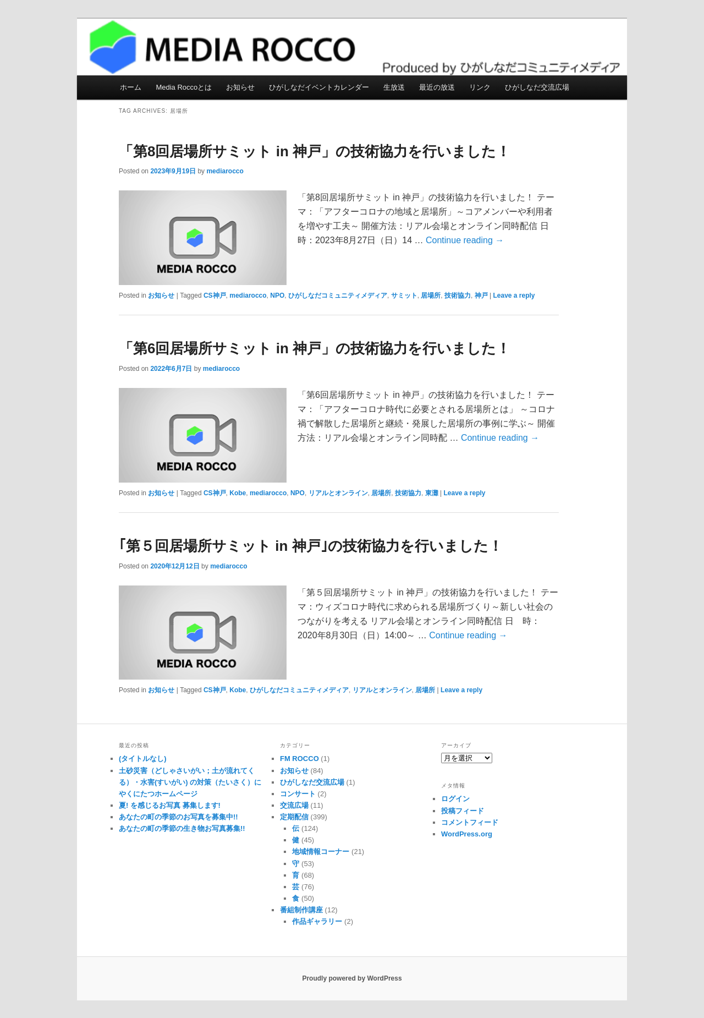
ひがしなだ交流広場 (537, 87)
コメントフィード (469, 822)
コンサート (298, 794)
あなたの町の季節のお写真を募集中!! (178, 817)
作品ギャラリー (317, 921)
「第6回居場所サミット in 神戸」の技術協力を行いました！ (314, 348)
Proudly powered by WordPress (352, 978)
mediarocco (224, 171)
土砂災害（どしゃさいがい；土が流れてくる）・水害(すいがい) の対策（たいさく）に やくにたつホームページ (190, 782)
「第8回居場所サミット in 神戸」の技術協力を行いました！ (314, 151)
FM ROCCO (299, 758)
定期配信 (294, 817)
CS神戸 (215, 295)
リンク (480, 87)
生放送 (394, 87)
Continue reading (465, 240)
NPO (277, 295)
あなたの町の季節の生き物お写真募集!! (182, 828)
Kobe (237, 493)
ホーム (130, 87)
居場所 (431, 295)
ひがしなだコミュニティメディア (337, 295)
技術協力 (457, 295)
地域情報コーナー (320, 851)
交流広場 (294, 805)
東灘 (431, 493)
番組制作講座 (301, 910)
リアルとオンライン (338, 493)
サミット (404, 295)
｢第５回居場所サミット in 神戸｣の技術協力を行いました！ (311, 546)
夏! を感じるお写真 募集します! (170, 805)
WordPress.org (466, 834)
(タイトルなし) (143, 758)
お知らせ (240, 87)
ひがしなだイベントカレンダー (319, 87)
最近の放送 (437, 87)
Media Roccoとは (184, 87)
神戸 (481, 295)
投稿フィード (462, 811)
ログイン (455, 799)
